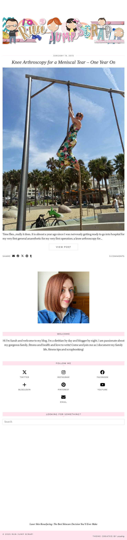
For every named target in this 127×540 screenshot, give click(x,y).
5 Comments (116, 256)
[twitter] (24, 374)
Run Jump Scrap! (22, 534)
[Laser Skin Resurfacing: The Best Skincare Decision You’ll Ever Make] (63, 487)
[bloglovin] (24, 386)
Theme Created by (108, 536)
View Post (63, 247)
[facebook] (102, 374)
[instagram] (63, 374)
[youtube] (102, 386)
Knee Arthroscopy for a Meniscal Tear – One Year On (63, 62)
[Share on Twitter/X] (22, 256)
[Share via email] (13, 256)
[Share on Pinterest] (27, 256)
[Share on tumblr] (31, 256)
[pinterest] (63, 386)
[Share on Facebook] (18, 256)
